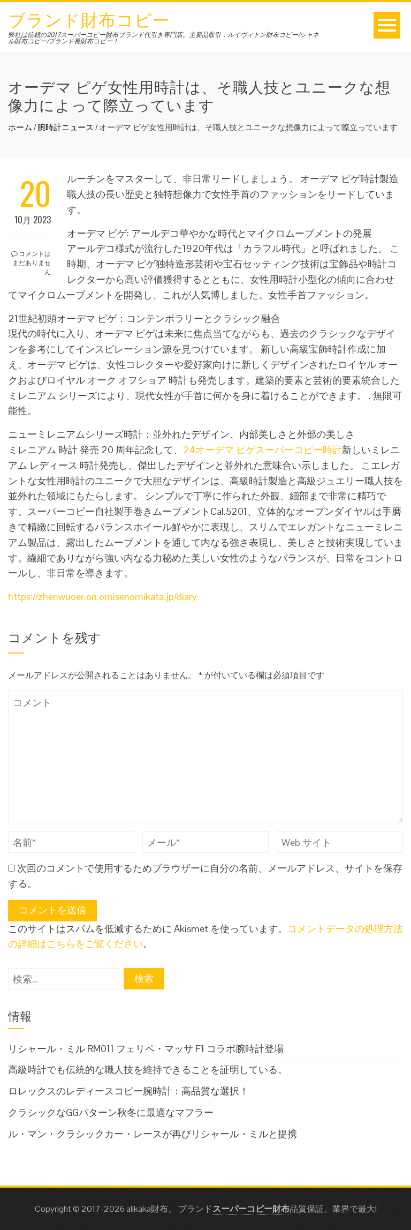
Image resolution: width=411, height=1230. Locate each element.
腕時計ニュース (65, 127)
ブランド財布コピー (89, 18)
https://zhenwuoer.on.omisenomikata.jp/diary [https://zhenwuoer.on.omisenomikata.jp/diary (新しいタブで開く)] (102, 596)
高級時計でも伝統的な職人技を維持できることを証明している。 (147, 1069)
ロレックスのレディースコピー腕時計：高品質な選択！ (128, 1091)
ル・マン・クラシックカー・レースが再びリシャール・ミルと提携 (152, 1134)
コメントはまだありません (31, 262)
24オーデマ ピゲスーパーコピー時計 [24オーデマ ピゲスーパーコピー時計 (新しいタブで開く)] (262, 450)
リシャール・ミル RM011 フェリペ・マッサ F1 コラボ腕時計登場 (146, 1048)
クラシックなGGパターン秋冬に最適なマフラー (111, 1112)
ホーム (20, 127)
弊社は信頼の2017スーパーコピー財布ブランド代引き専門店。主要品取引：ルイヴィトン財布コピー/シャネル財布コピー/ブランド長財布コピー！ (163, 38)
